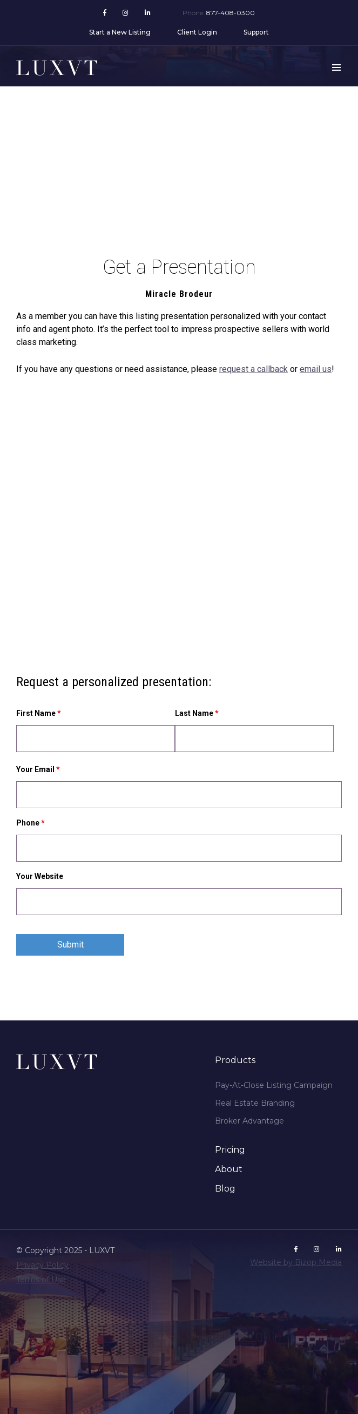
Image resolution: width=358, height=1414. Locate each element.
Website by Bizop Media (296, 1262)
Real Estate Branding (255, 1103)
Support (256, 32)
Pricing (230, 1150)
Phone (30, 822)
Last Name (197, 713)
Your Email (38, 769)
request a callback (253, 369)
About (228, 1169)
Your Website (39, 876)
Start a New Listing (120, 32)
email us (316, 369)
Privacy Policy (42, 1265)
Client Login (197, 32)
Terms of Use (41, 1279)
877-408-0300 (230, 13)
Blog (225, 1188)
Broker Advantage (249, 1121)
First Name (38, 713)
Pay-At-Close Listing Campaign (274, 1085)
